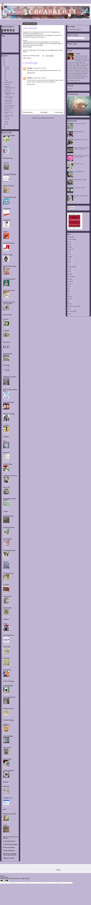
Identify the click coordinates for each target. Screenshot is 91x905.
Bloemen (69, 244)
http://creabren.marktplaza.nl (74, 29)
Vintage (69, 309)
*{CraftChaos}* (6, 220)
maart (6, 80)
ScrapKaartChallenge (8, 720)
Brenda (78, 54)
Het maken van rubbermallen (8, 100)
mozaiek (69, 284)
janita (4, 809)
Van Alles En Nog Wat (8, 770)
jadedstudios (6, 786)
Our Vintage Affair (7, 354)
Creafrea (5, 624)
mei (5, 76)
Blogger (58, 869)
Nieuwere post (28, 112)
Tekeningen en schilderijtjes (73, 306)
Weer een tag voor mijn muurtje (8, 97)
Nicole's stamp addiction (9, 847)
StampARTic (6, 585)
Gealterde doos (7, 90)
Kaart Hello (7, 119)
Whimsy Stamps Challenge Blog (10, 390)
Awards (69, 242)
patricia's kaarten (7, 759)
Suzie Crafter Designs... (8, 402)
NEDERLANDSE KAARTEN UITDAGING (9, 499)
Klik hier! (69, 89)
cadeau (68, 252)
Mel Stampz (6, 453)
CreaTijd (5, 825)
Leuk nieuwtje (7, 103)
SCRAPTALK (6, 724)
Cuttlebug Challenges (8, 686)
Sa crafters (6, 425)
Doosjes (69, 262)
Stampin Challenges (8, 736)
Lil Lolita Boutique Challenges (10, 844)
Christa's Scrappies (8, 255)
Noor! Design (6, 365)
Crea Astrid (6, 163)
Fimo (68, 264)
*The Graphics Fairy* (8, 158)
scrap (68, 294)
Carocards (5, 562)
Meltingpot (69, 274)
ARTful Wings (6, 647)
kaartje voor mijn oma (8, 112)
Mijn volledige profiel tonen (73, 80)
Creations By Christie (8, 709)
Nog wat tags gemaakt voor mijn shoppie (9, 93)
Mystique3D (6, 331)
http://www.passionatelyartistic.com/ (33, 34)
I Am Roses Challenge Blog (9, 174)
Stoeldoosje (6, 110)
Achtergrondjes (70, 237)
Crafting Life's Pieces (8, 573)
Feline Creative (6, 342)
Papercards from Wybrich (9, 814)
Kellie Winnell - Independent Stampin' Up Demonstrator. (10, 854)
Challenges (69, 257)
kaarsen (69, 269)
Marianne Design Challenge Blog (9, 267)
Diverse (69, 259)
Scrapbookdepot (7, 209)
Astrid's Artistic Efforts (9, 290)
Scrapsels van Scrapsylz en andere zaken (9, 377)
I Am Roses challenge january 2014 (81, 196)
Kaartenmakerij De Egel (9, 550)
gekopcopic (5, 782)
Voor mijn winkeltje (72, 311)
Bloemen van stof (78, 163)
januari (6, 124)
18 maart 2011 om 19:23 (39, 78)
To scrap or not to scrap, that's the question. (9, 302)
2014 (4, 58)
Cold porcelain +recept (79, 188)
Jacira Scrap (6, 658)
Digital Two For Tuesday (9, 414)
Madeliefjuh (6, 437)
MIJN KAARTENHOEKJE (9, 841)
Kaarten (69, 271)
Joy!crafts (5, 319)
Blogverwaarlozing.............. (79, 131)
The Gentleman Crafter (8, 243)
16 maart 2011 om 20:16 (39, 68)
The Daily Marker (7, 315)
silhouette (69, 296)
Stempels (69, 299)
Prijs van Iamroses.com (80, 123)
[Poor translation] (6, 880)
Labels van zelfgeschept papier (9, 87)
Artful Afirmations (7, 464)
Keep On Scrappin (7, 608)
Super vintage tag (8, 108)
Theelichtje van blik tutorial (80, 139)
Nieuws (29, 58)
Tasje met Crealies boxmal (8, 116)
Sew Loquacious (7, 670)
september (7, 67)
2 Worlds (5, 511)
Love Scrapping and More (9, 697)
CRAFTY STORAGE (7, 539)
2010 (4, 127)
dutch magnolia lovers (8, 635)
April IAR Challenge (71, 239)
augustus (6, 69)
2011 (4, 65)
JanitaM (5, 232)
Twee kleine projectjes (9, 106)
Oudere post (59, 112)
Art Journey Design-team (9, 279)
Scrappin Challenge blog (8, 850)
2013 (4, 61)
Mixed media (70, 281)
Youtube (69, 314)
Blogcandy (69, 247)
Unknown (29, 68)
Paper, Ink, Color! (7, 747)
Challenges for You (7, 798)
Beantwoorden (31, 73)
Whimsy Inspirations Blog (9, 197)
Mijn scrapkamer (71, 276)
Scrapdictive (6, 619)
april (5, 78)
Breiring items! (70, 249)
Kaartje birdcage (8, 82)
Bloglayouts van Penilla (8, 858)
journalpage (7, 84)
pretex (68, 291)
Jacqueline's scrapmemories (10, 476)
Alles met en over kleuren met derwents (10, 837)
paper (68, 289)
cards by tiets (6, 487)
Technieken (69, 304)
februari (6, 122)
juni (5, 74)
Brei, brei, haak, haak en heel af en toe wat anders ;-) (81, 156)
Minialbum (69, 279)
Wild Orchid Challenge (8, 681)
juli (5, 71)
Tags (68, 301)
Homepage (43, 112)
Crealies (5, 147)
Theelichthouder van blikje (80, 179)
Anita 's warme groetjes (9, 135)
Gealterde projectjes (72, 267)
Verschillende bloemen (79, 172)
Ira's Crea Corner (7, 596)
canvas (69, 254)
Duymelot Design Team (8, 527)
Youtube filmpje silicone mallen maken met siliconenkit (81, 148)
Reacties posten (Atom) (47, 118)
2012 (4, 63)
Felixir (4, 441)
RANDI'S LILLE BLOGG (8, 186)
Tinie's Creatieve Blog (8, 516)
